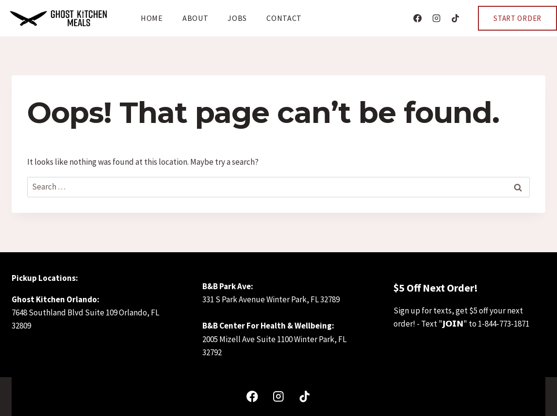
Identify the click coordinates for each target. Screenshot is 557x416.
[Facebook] (417, 18)
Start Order (517, 18)
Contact (284, 18)
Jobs (237, 18)
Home (152, 18)
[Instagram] (436, 18)
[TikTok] (455, 18)
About (195, 18)
